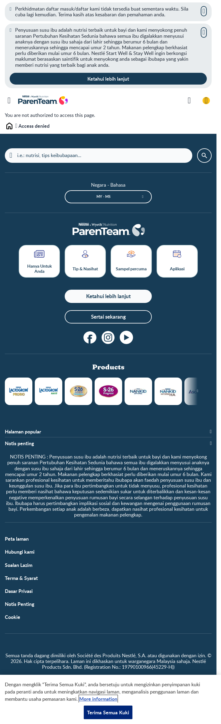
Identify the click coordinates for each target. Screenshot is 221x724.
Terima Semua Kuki (108, 712)
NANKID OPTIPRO (138, 391)
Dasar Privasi (19, 591)
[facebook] (90, 337)
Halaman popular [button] (23, 431)
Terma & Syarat (21, 578)
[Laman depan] (108, 230)
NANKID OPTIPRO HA (168, 391)
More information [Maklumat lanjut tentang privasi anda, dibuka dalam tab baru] (98, 698)
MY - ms (103, 196)
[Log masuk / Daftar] (206, 100)
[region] (110, 699)
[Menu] (9, 101)
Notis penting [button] (19, 443)
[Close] (204, 11)
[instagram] (108, 337)
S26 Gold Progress (78, 391)
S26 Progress (108, 391)
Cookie (12, 617)
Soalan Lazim (18, 565)
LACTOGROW (18, 391)
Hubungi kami (19, 552)
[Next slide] (197, 391)
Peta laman (17, 539)
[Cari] (189, 100)
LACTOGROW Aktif (48, 391)
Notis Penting (19, 604)
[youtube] (126, 337)
